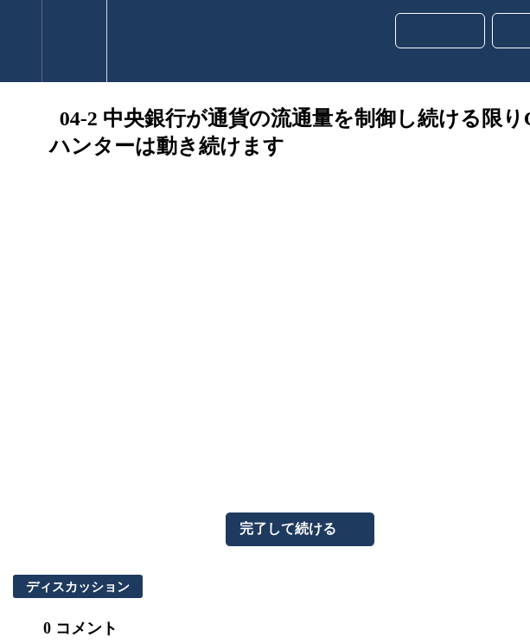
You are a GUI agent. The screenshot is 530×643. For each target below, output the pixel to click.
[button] (21, 41)
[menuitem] (74, 41)
